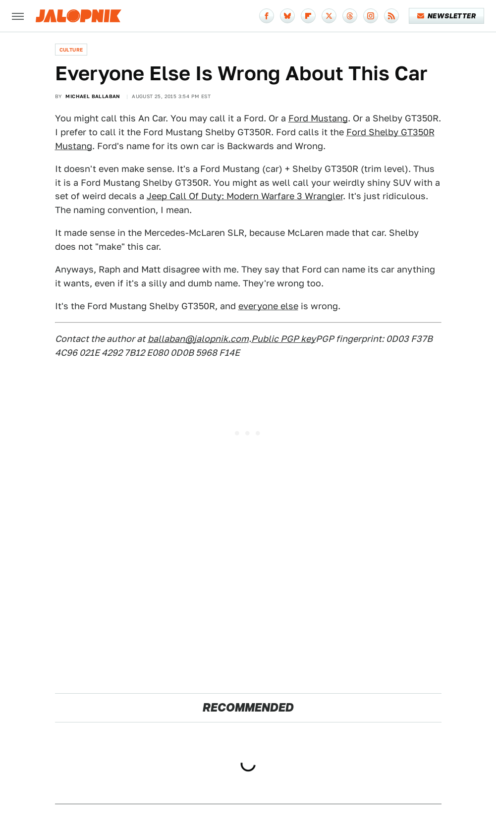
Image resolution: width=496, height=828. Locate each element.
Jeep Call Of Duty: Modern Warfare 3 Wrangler (245, 196)
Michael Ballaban (92, 96)
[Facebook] (266, 15)
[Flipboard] (308, 15)
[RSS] (391, 15)
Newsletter (446, 16)
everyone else (268, 306)
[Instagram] (370, 15)
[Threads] (349, 15)
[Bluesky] (287, 15)
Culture (71, 50)
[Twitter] (329, 15)
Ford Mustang (318, 118)
